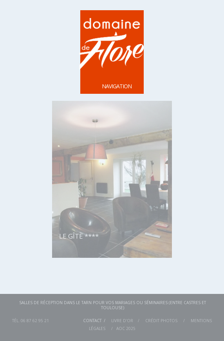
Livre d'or (122, 320)
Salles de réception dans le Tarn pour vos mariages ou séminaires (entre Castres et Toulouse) (112, 305)
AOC (120, 328)
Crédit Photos (161, 320)
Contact (92, 320)
